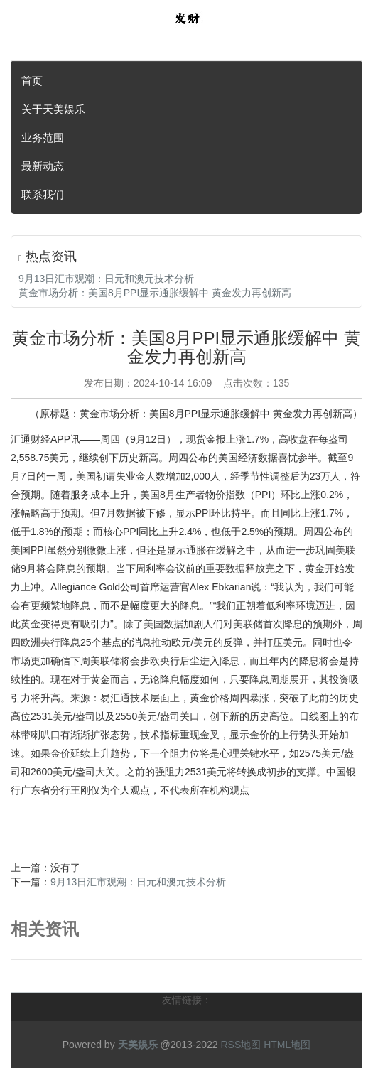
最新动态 (42, 166)
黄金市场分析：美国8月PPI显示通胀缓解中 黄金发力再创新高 (154, 292)
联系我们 (42, 194)
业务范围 (42, 137)
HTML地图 (287, 1044)
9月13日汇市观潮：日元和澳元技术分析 (106, 278)
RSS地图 (240, 1044)
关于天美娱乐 (53, 109)
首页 (32, 81)
